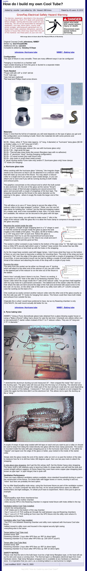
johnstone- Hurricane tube (26, 52)
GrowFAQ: (5, 1)
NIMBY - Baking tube (65, 52)
